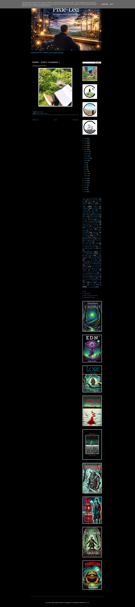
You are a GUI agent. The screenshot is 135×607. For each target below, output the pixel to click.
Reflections (88, 258)
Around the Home (94, 200)
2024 (85, 143)
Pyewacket (85, 257)
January (86, 175)
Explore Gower (86, 214)
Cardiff (98, 204)
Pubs (98, 255)
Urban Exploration (86, 279)
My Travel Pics (97, 240)
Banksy (97, 201)
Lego (88, 235)
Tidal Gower (96, 276)
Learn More (104, 4)
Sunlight (84, 270)
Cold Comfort (95, 208)
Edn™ (90, 213)
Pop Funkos (88, 255)
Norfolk (90, 242)
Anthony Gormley (86, 198)
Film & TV (85, 217)
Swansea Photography (87, 271)
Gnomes (94, 225)
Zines (93, 287)
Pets (100, 248)
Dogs (99, 211)
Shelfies (86, 265)
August (86, 160)
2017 (85, 185)
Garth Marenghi (85, 222)
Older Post (75, 119)
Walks (97, 282)
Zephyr (88, 287)
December (86, 151)
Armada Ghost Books (89, 297)
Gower (91, 229)
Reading (98, 257)
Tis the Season (86, 278)
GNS (100, 226)
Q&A (85, 291)
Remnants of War (96, 258)
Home (55, 119)
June (85, 164)
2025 (85, 141)
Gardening (94, 221)
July (85, 162)
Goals (91, 227)
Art (83, 201)
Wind (91, 284)
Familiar (84, 216)
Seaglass (84, 262)
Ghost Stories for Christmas (90, 224)
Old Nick (92, 245)
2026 (85, 138)
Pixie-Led (91, 253)
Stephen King (88, 268)
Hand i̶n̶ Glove (86, 234)
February (86, 173)
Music (91, 240)
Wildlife (84, 285)
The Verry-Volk (86, 276)
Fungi (88, 221)
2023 (85, 145)
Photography (87, 252)
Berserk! (85, 203)
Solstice (42, 113)
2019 (85, 180)
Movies (85, 240)
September (87, 158)
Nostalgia (86, 243)
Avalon (90, 201)
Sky (99, 265)
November (86, 153)
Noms (85, 242)
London (86, 237)
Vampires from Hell (96, 279)
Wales (91, 282)
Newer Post (35, 119)
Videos (84, 282)
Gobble (38, 113)
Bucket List (86, 204)
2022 (85, 147)
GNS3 (86, 227)
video (98, 281)
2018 (85, 182)
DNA (95, 211)
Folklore (92, 219)
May (85, 167)
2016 (85, 187)
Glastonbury (85, 226)
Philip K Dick (92, 250)
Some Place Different (96, 266)
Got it (111, 4)
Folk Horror (85, 219)
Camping (93, 204)
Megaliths (99, 238)
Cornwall (84, 210)
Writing (45, 113)
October (86, 156)
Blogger (87, 602)
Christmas (85, 208)
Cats (84, 207)
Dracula (84, 213)
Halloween (95, 232)
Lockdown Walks (97, 235)
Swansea (94, 270)
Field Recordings (94, 216)
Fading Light (96, 214)
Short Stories (93, 265)
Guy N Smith (87, 293)
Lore (92, 237)
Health (94, 234)
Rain (93, 257)
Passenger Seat (91, 248)
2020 (85, 178)
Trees (93, 278)
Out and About (91, 246)
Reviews (87, 260)
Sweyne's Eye (92, 273)
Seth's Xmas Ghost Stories (90, 295)
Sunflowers (96, 268)
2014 (85, 191)
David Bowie (89, 211)
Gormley (84, 229)
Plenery (99, 253)
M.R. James (98, 237)
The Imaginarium (95, 274)
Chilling (95, 206)
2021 (85, 149)
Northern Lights (98, 242)
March (85, 171)
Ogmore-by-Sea (85, 245)
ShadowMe (98, 263)
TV (98, 278)
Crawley (92, 210)
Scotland (95, 260)
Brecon (99, 203)
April (85, 169)
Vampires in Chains (90, 281)
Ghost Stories (95, 222)
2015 (85, 189)
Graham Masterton (93, 230)
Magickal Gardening (89, 238)
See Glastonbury (94, 261)
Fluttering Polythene (94, 217)
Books (93, 203)
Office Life (94, 243)
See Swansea (90, 263)
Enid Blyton (97, 213)
